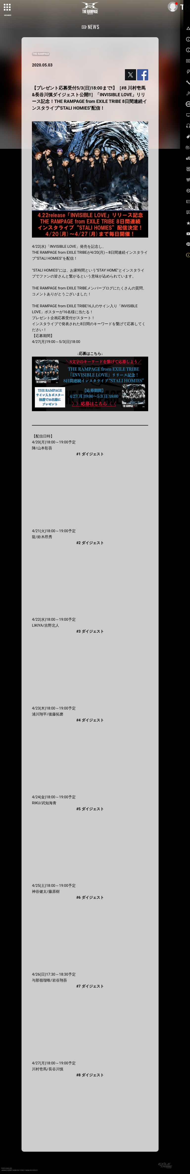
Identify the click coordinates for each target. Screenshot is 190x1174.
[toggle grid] (7, 7)
